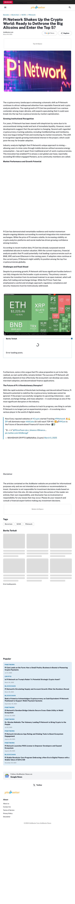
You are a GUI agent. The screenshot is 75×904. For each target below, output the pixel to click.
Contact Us (7, 807)
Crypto (8, 676)
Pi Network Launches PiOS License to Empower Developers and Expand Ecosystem (33, 747)
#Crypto (36, 419)
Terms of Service (8, 810)
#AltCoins (30, 421)
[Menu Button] (5, 7)
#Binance (41, 430)
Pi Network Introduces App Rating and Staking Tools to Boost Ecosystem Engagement (34, 735)
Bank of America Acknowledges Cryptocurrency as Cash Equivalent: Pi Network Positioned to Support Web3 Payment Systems (36, 700)
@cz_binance (31, 430)
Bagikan (65, 33)
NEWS (19, 524)
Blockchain (8, 524)
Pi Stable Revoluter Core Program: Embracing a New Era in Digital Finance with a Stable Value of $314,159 (37, 759)
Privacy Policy (7, 813)
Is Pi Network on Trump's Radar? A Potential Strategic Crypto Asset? (32, 679)
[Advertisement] (37, 456)
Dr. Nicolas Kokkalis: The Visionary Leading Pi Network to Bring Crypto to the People (35, 723)
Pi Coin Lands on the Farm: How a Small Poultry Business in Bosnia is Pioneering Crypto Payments (36, 669)
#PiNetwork (60, 419)
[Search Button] (70, 7)
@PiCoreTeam (19, 430)
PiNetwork (28, 524)
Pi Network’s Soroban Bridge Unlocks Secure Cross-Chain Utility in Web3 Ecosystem (34, 711)
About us (6, 803)
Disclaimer (6, 817)
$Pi (6, 421)
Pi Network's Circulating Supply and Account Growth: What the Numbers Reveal (37, 689)
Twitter (37, 785)
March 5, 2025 (50, 438)
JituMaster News (45, 823)
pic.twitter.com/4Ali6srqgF (16, 433)
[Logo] (37, 792)
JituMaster (32, 823)
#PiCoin (62, 421)
